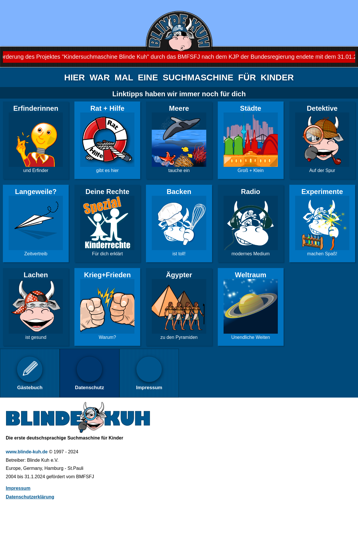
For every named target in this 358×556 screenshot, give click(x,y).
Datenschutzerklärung (30, 496)
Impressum (18, 488)
